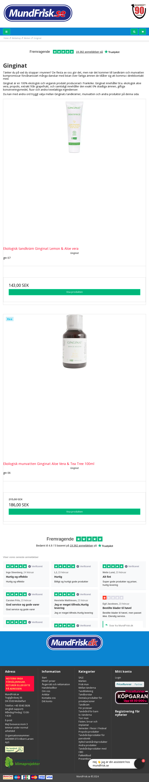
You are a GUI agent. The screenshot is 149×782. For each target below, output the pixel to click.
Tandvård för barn (88, 711)
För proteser (85, 708)
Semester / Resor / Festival (92, 728)
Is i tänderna (85, 714)
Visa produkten (74, 292)
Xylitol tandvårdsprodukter (93, 741)
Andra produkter (88, 745)
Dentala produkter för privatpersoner (90, 699)
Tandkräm (84, 704)
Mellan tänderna (87, 687)
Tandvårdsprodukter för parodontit (92, 737)
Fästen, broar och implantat (88, 723)
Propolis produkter (89, 731)
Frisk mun (84, 684)
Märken (82, 681)
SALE (81, 677)
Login (118, 677)
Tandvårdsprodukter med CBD (92, 750)
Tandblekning (86, 691)
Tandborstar (85, 694)
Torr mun (84, 718)
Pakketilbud (85, 755)
